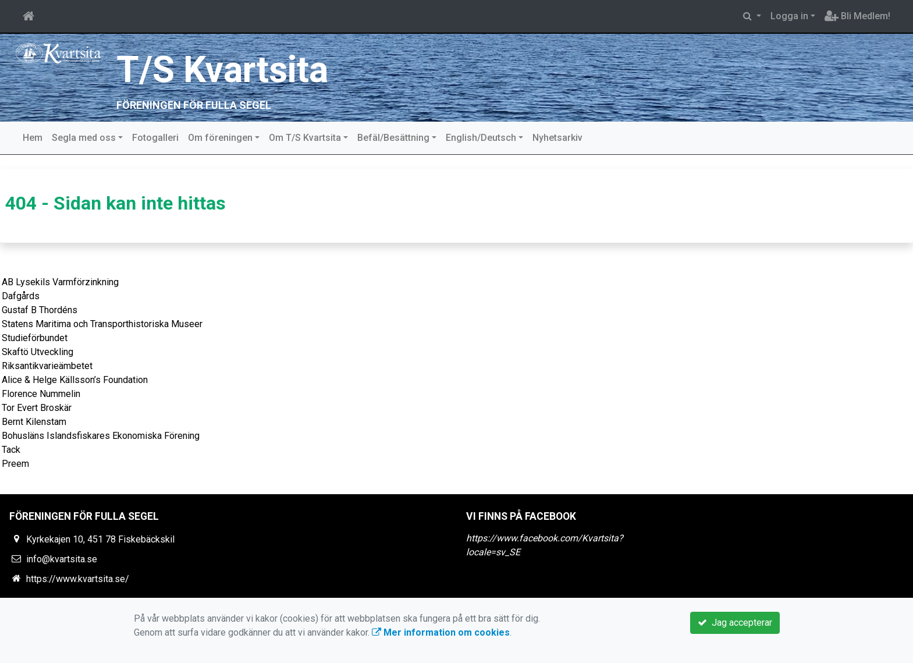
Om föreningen (220, 137)
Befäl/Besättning (393, 137)
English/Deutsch (481, 137)
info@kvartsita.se (61, 559)
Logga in (789, 16)
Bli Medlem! (857, 16)
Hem (32, 137)
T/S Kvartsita (223, 69)
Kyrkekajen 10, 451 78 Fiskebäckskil (100, 539)
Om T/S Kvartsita (305, 137)
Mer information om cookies (441, 632)
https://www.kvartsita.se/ (77, 578)
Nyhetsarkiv (557, 137)
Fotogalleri (155, 137)
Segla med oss (84, 137)
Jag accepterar (735, 622)
